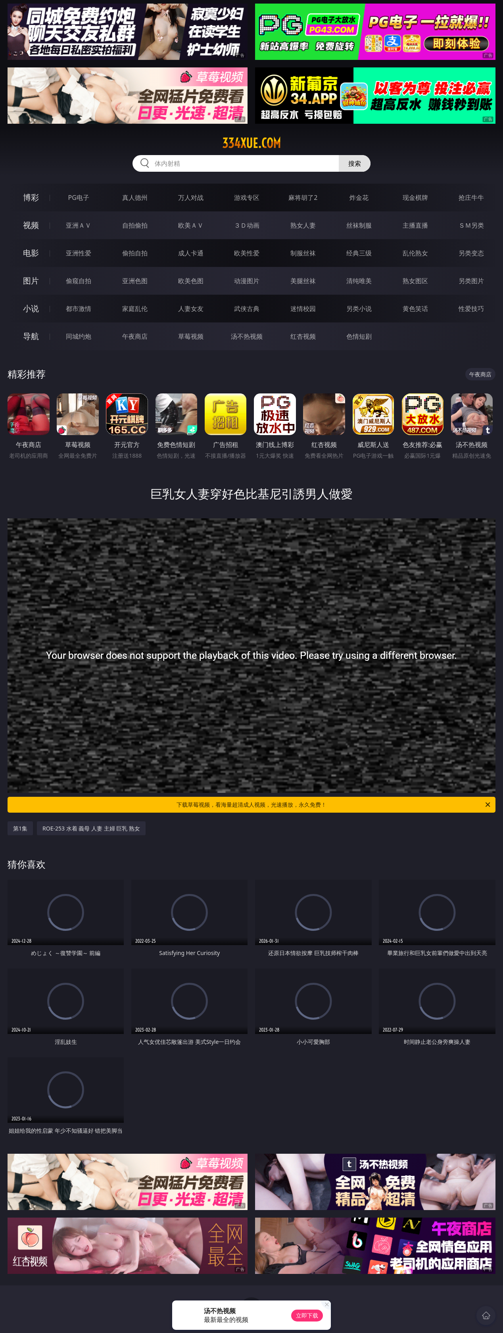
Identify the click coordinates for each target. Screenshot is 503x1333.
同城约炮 (78, 336)
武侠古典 (246, 308)
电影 (31, 252)
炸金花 (359, 197)
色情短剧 (359, 336)
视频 (31, 225)
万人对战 (191, 197)
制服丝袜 (303, 253)
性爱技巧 (471, 308)
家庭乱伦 (135, 308)
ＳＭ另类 (471, 225)
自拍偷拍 (135, 225)
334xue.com (251, 143)
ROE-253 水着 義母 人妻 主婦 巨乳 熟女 (91, 828)
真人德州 (135, 197)
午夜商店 (135, 336)
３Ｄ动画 (246, 225)
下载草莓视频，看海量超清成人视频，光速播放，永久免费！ (334, 804)
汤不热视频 (247, 336)
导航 (31, 336)
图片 (31, 280)
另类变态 (471, 253)
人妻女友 (191, 308)
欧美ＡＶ (191, 225)
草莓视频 (191, 336)
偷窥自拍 (78, 280)
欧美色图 (191, 280)
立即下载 (307, 1315)
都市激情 (78, 308)
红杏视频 (303, 336)
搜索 (354, 163)
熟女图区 (415, 280)
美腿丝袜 (303, 280)
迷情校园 (303, 308)
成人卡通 (191, 253)
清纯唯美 (359, 280)
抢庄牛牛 (471, 197)
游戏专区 (246, 197)
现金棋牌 (415, 197)
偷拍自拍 (135, 253)
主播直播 (415, 225)
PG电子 (78, 197)
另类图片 (471, 280)
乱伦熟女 (415, 253)
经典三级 (359, 253)
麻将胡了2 (302, 197)
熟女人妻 (303, 225)
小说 (31, 308)
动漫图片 (246, 280)
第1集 (20, 828)
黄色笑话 (415, 308)
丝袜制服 (359, 225)
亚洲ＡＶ (78, 225)
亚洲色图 (135, 280)
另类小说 (359, 308)
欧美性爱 (246, 253)
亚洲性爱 (78, 253)
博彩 (31, 197)
